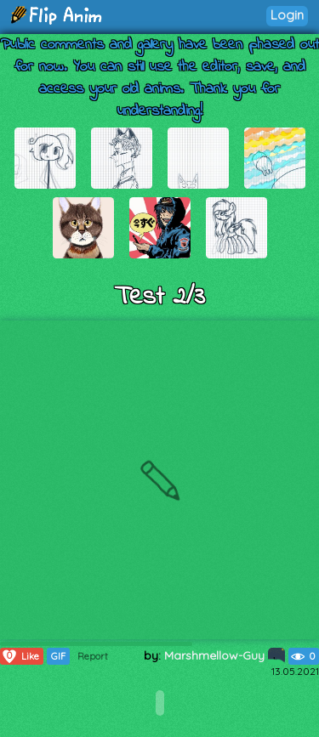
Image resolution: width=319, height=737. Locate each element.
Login (287, 15)
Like (20, 656)
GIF (58, 656)
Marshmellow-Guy (224, 655)
